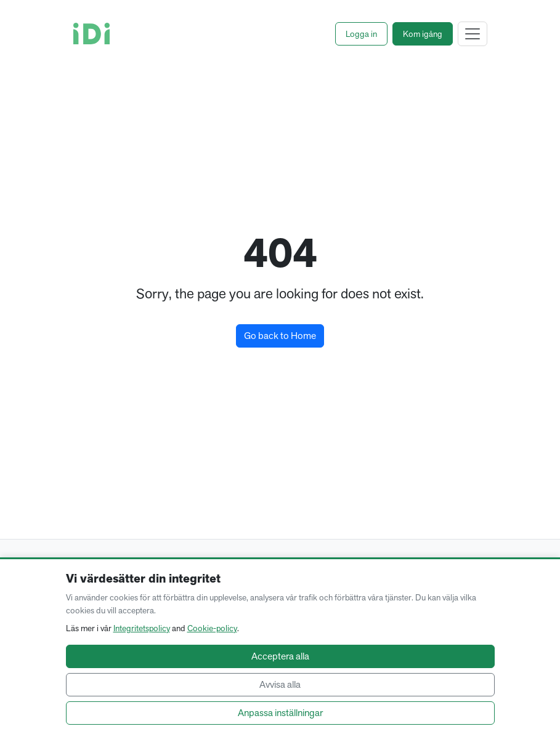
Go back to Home (280, 335)
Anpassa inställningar (280, 712)
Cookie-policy (212, 628)
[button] (361, 34)
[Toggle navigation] (472, 34)
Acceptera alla (280, 656)
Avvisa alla (280, 684)
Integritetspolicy (141, 628)
